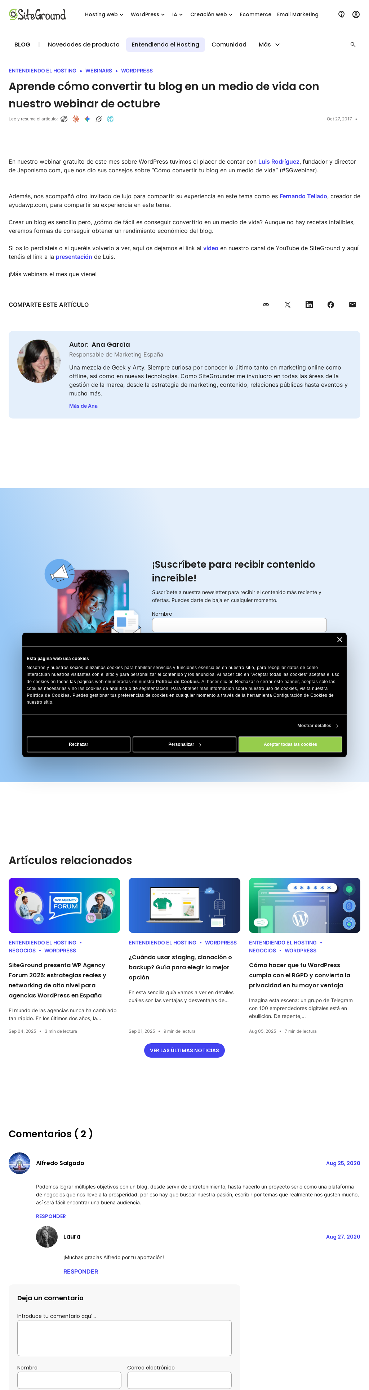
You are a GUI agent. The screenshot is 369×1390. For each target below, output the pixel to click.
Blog (22, 44)
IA (178, 14)
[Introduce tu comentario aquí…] (124, 1338)
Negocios (22, 950)
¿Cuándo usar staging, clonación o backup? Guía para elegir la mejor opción (180, 967)
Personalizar (184, 744)
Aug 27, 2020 (343, 1236)
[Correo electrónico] (179, 1380)
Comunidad (229, 45)
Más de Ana (83, 406)
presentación (74, 256)
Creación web (212, 14)
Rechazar (78, 744)
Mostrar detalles (315, 726)
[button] (353, 44)
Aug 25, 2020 (343, 1163)
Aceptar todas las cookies (290, 744)
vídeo (210, 248)
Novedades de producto (84, 45)
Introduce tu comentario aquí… (56, 1316)
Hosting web (105, 14)
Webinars (98, 70)
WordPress (148, 14)
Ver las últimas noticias (184, 1050)
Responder (51, 1216)
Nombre (162, 613)
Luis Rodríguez (278, 161)
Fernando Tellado (303, 196)
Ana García (111, 344)
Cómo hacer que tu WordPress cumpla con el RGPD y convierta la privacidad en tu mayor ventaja (299, 975)
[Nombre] (239, 625)
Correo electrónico (151, 1367)
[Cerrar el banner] (339, 639)
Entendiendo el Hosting (165, 45)
